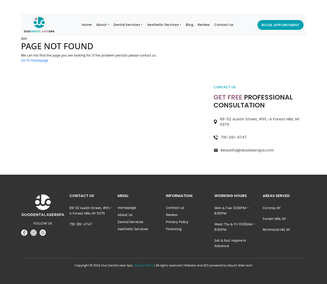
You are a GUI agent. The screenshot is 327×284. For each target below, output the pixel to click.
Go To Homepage (34, 60)
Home (87, 24)
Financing (174, 229)
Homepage (127, 207)
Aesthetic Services (163, 24)
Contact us (223, 24)
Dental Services (126, 24)
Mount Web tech (240, 265)
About (101, 24)
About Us (125, 214)
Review (204, 24)
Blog (189, 24)
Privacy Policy (177, 222)
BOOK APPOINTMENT (280, 25)
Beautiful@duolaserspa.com (247, 150)
